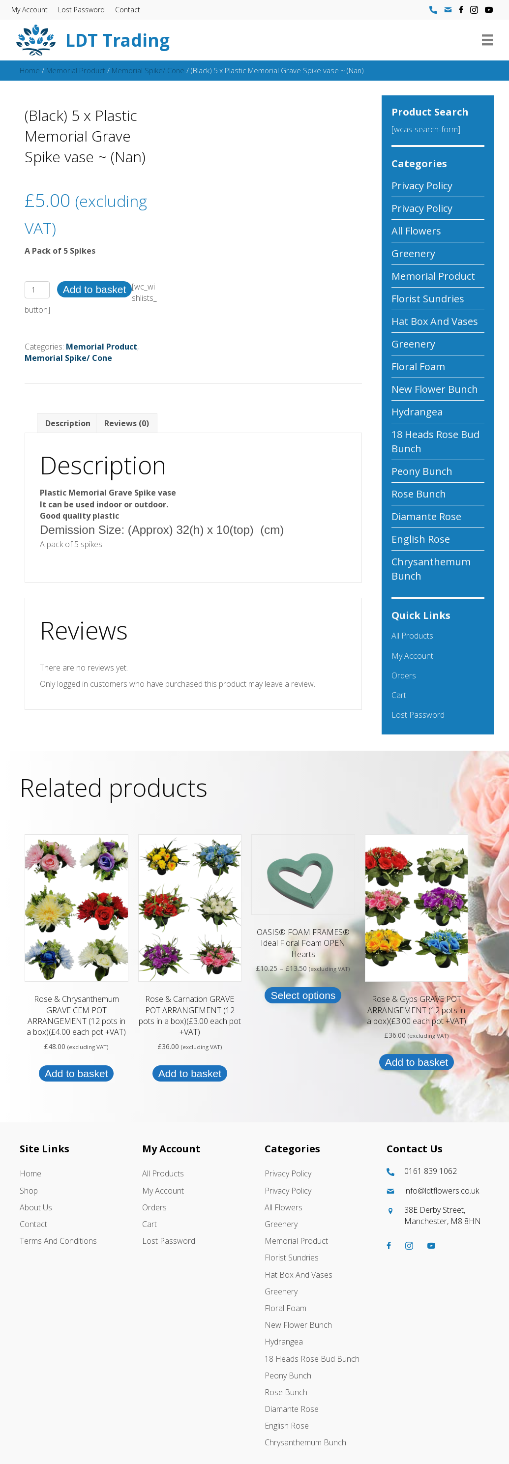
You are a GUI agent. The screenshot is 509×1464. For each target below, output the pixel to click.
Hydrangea (417, 411)
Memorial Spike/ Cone (148, 70)
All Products (412, 635)
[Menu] (484, 39)
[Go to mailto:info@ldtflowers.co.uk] (438, 1191)
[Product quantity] (37, 289)
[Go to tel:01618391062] (438, 1171)
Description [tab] (67, 423)
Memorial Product (75, 70)
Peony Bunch (421, 471)
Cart (398, 695)
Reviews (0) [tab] (126, 423)
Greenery (413, 253)
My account (33, 9)
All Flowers (416, 230)
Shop (29, 1190)
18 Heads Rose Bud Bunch (435, 441)
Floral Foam (418, 366)
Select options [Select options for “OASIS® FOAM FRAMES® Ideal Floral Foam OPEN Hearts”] (302, 995)
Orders (403, 675)
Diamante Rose (426, 516)
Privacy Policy (421, 185)
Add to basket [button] (76, 1073)
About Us (36, 1207)
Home (30, 70)
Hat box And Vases (434, 321)
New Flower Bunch (434, 389)
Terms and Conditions (58, 1240)
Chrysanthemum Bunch (431, 569)
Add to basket (94, 289)
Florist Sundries (427, 298)
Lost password (84, 9)
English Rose (420, 539)
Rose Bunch (418, 493)
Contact (131, 9)
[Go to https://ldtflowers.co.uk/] (221, 40)
